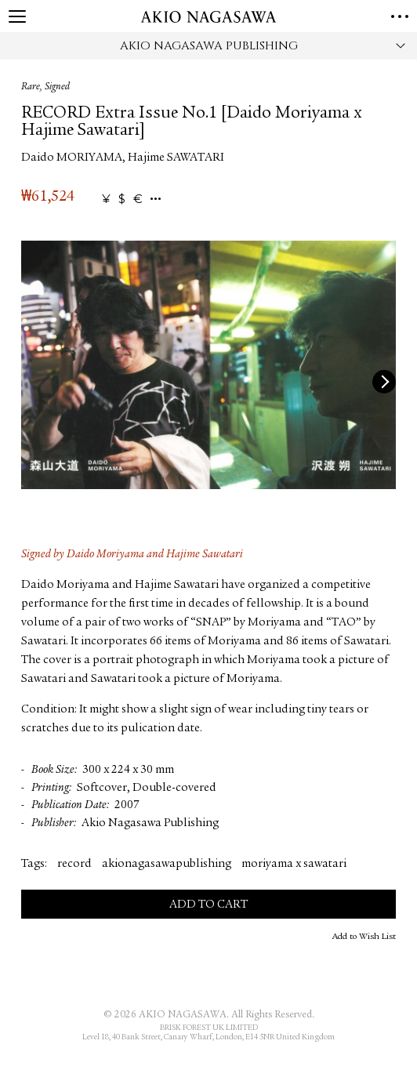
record (74, 864)
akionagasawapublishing (166, 864)
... (156, 199)
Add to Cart (208, 905)
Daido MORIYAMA (71, 158)
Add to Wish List (364, 936)
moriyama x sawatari (293, 864)
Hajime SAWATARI (176, 158)
